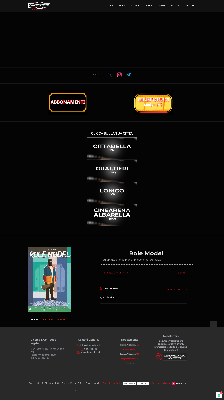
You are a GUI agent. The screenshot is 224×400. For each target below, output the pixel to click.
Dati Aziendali (111, 383)
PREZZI (162, 6)
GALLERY (175, 6)
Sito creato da (169, 383)
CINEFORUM (134, 6)
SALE (121, 6)
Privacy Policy (129, 383)
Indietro (181, 273)
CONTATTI (189, 6)
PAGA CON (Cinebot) (176, 289)
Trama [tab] (34, 319)
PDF (137, 345)
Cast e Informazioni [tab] (55, 319)
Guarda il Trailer (116, 273)
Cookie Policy (143, 383)
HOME (112, 6)
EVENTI (149, 6)
